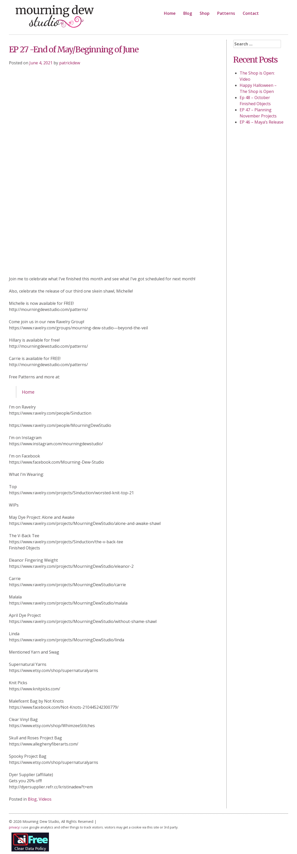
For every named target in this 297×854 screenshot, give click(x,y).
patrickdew (69, 63)
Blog (187, 13)
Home (170, 13)
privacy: (14, 827)
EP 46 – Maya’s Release (261, 122)
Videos (45, 799)
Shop (205, 13)
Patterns (226, 13)
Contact (251, 13)
